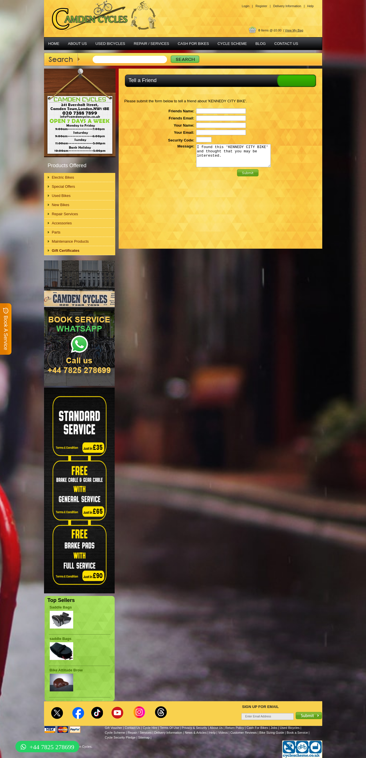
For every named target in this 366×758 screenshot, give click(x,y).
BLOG (260, 43)
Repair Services (65, 214)
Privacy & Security (194, 727)
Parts (56, 232)
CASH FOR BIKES (193, 43)
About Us (216, 727)
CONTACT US (286, 43)
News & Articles (195, 732)
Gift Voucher (113, 727)
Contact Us (132, 727)
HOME (53, 43)
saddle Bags (60, 639)
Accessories (62, 223)
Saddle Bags (60, 607)
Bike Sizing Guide (271, 732)
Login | (247, 6)
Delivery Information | (289, 6)
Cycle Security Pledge (120, 737)
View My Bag (294, 30)
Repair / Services (140, 732)
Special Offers (63, 186)
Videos (223, 732)
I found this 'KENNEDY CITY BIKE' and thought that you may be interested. (233, 157)
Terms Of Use (169, 727)
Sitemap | (144, 737)
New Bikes (60, 205)
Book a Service (297, 732)
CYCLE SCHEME (232, 43)
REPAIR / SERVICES (151, 43)
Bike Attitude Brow (66, 670)
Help (310, 6)
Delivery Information (168, 732)
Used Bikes (61, 196)
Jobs (273, 727)
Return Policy (234, 727)
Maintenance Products (70, 241)
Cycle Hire (150, 727)
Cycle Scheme (115, 732)
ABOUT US (77, 43)
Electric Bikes (63, 177)
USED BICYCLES (110, 43)
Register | (262, 6)
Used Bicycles (290, 727)
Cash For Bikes (257, 727)
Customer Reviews (243, 732)
